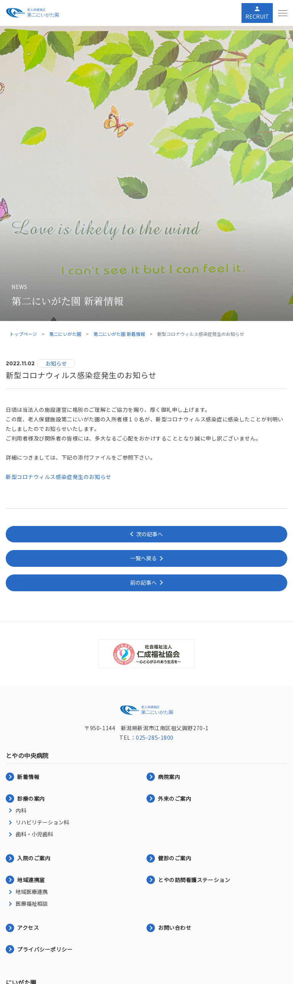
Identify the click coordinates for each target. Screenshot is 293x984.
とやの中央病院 (27, 755)
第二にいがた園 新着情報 (119, 334)
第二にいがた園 (65, 334)
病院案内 (169, 777)
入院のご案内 (33, 858)
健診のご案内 (174, 858)
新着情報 (28, 777)
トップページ (23, 334)
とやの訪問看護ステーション (194, 880)
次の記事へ (149, 534)
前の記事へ (143, 582)
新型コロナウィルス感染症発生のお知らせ (58, 477)
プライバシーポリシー (45, 949)
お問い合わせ (174, 927)
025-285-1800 (155, 737)
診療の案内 (31, 798)
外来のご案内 (174, 798)
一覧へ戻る (143, 558)
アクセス (28, 927)
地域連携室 (31, 880)
